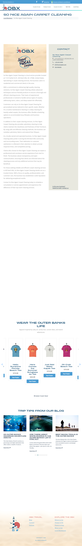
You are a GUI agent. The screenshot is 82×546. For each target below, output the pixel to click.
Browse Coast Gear (41, 396)
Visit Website (58, 67)
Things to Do (59, 523)
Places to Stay (59, 525)
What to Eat (59, 528)
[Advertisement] (41, 32)
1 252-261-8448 (59, 62)
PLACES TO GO (36, 7)
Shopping (76, 7)
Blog (30, 520)
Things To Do (47, 7)
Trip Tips (68, 7)
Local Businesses (60, 530)
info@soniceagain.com (60, 64)
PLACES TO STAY (58, 7)
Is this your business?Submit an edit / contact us (60, 187)
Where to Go (59, 520)
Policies (31, 525)
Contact (31, 523)
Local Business (8, 18)
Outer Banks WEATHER (41, 502)
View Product (15, 377)
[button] (80, 364)
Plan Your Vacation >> (8, 2)
